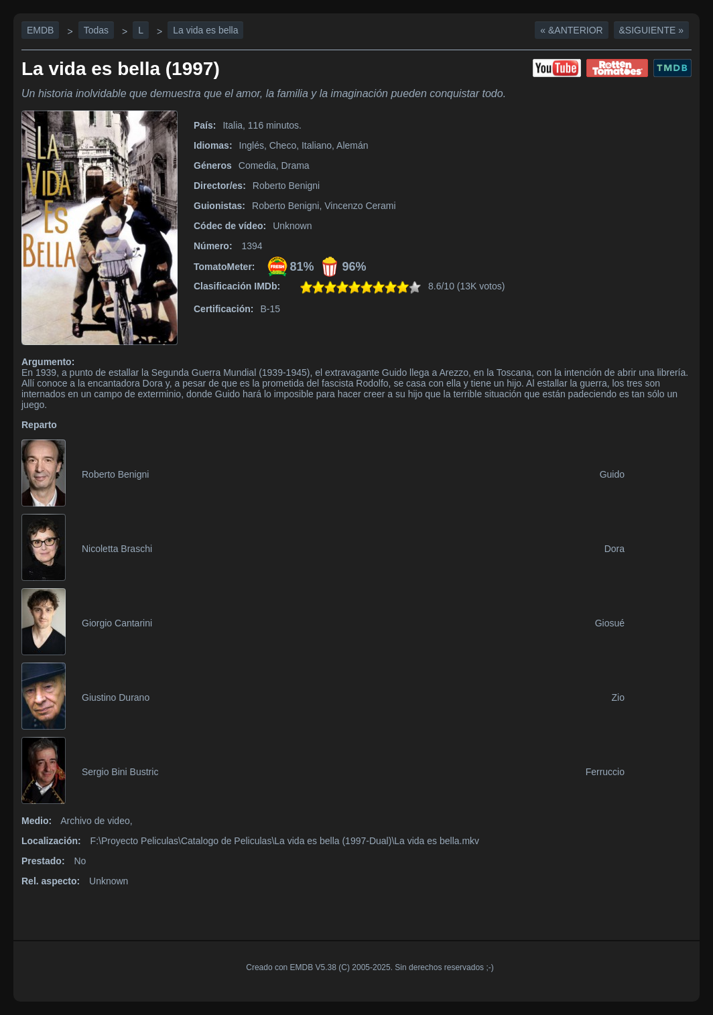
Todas (96, 30)
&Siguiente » (651, 30)
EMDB (40, 30)
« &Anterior (571, 30)
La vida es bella (205, 30)
